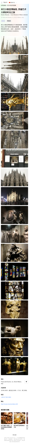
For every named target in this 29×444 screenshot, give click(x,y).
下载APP (4, 2)
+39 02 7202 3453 (6, 397)
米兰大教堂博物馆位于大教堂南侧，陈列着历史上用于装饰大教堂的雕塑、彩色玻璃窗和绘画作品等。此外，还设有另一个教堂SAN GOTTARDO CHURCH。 (14, 28)
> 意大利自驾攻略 (11, 5)
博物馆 (9, 21)
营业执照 (10, 439)
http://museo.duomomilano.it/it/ (9, 404)
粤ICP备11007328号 (18, 439)
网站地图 (14, 434)
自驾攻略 (3, 5)
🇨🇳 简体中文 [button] (13, 2)
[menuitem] (4, 2)
